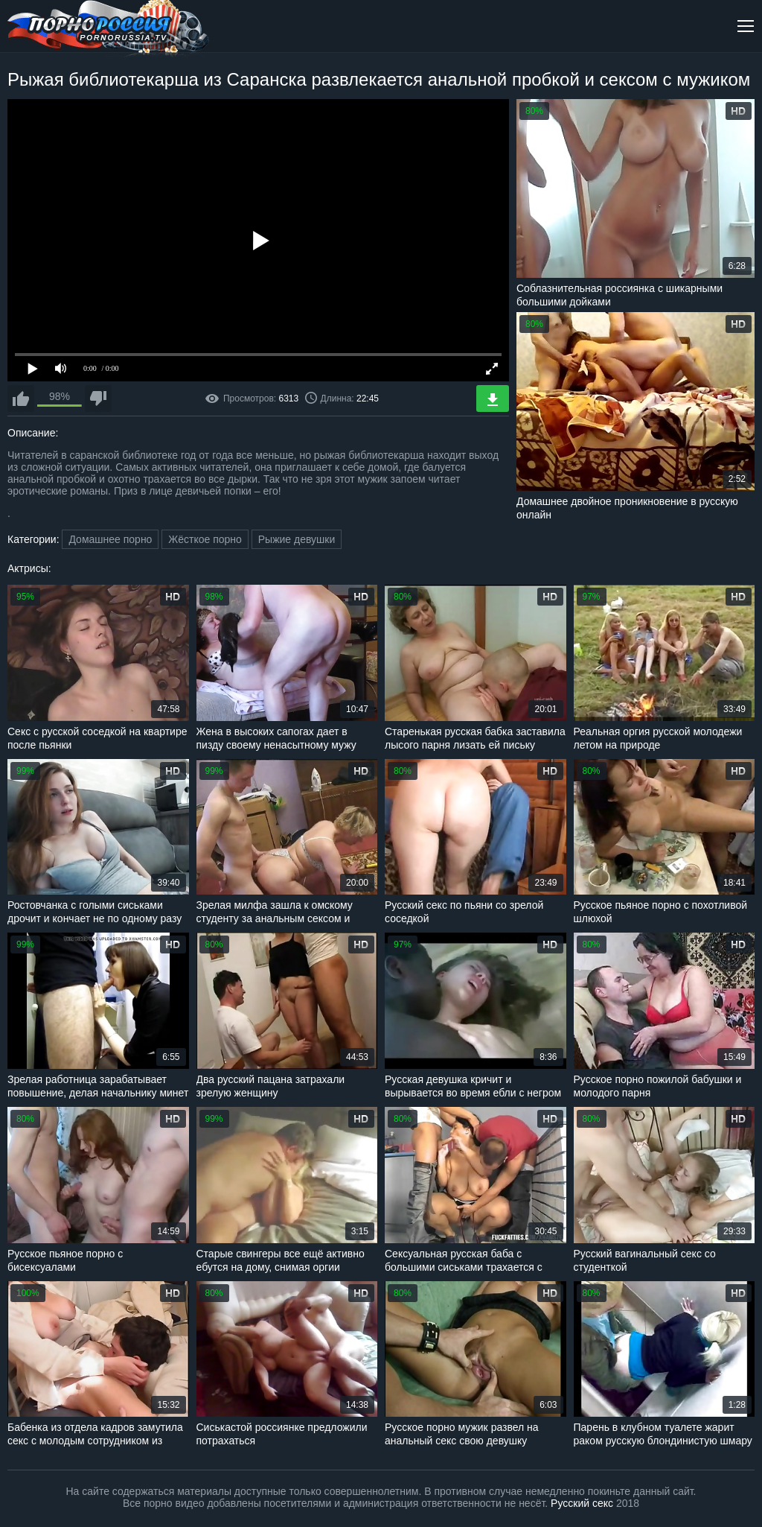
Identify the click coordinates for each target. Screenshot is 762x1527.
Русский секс (582, 1503)
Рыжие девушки (297, 539)
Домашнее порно (110, 539)
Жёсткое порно (205, 539)
